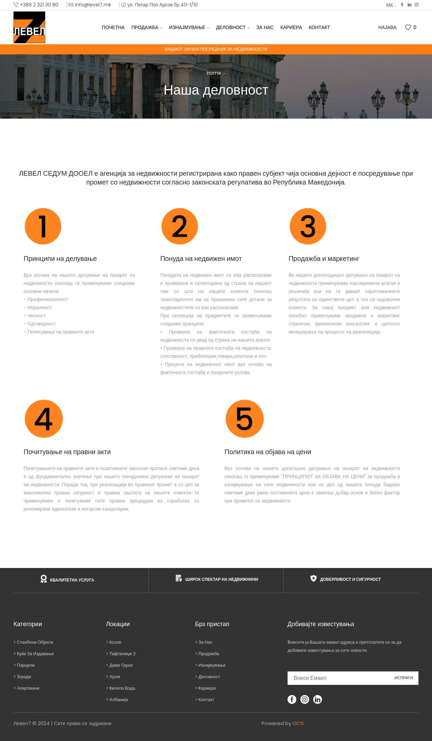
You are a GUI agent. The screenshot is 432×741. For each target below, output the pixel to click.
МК (391, 5)
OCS (298, 723)
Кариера (291, 27)
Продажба (146, 27)
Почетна (113, 27)
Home (214, 73)
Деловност (232, 27)
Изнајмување (189, 27)
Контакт (319, 27)
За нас (265, 27)
